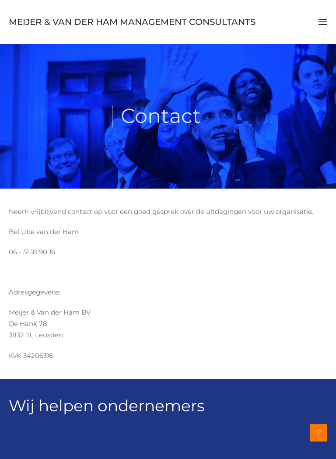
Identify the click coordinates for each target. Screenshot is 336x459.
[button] (322, 22)
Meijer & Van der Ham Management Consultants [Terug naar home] (132, 22)
